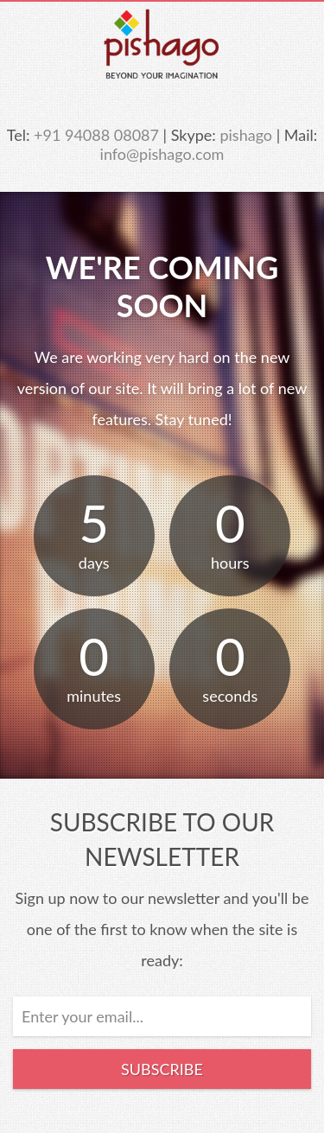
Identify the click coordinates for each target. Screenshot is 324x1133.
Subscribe (162, 1069)
